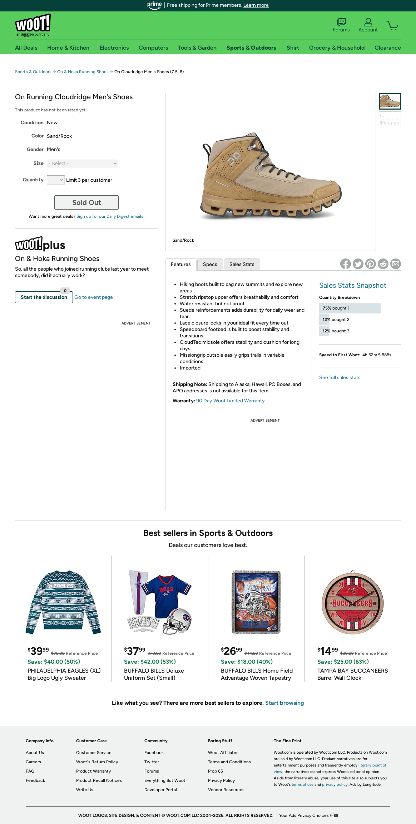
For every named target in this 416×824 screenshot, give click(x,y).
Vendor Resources (226, 789)
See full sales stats (340, 378)
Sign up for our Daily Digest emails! (110, 216)
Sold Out (86, 202)
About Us (35, 752)
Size (39, 163)
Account (368, 25)
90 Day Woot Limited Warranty (230, 401)
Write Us (84, 789)
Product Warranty (93, 771)
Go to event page (93, 297)
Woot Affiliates (223, 752)
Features (181, 264)
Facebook (154, 752)
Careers (33, 761)
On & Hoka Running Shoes (83, 71)
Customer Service (94, 752)
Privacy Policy (221, 780)
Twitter (151, 761)
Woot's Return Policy (97, 761)
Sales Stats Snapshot (353, 285)
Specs (210, 264)
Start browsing (284, 702)
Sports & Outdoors (33, 71)
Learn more (256, 5)
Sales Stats (241, 264)
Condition (32, 123)
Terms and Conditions (229, 761)
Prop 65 (215, 771)
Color (37, 136)
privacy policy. (335, 784)
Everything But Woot (164, 780)
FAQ (30, 771)
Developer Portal (160, 789)
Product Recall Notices (99, 780)
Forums (341, 25)
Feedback (35, 780)
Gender (35, 149)
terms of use (302, 784)
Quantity (33, 180)
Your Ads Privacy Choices (304, 815)
